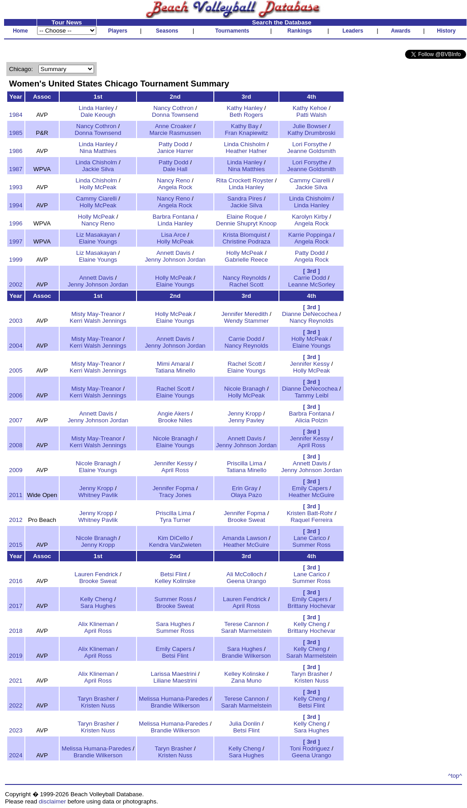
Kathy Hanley (245, 108)
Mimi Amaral (173, 363)
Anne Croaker (173, 126)
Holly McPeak (98, 187)
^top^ (455, 775)
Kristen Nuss (311, 680)
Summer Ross (311, 544)
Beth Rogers (246, 114)
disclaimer (52, 801)
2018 (16, 630)
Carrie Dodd (309, 277)
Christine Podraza (246, 241)
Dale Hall (175, 169)
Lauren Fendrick (96, 574)
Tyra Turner (175, 519)
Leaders (352, 31)
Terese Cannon (244, 624)
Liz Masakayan (96, 234)
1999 (16, 259)
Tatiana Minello (175, 370)
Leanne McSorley (311, 284)
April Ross (311, 445)
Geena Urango (246, 581)
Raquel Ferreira (312, 519)
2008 (16, 445)
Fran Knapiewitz (246, 132)
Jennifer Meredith (245, 314)
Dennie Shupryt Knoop (246, 223)
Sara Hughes (98, 605)
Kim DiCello (173, 538)
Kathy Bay (245, 126)
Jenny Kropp (245, 413)
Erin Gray (244, 488)
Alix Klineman (96, 624)
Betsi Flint (173, 574)
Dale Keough (97, 114)
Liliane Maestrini (175, 680)
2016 (16, 581)
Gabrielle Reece (246, 259)
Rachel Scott (246, 284)
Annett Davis (173, 252)
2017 (16, 605)
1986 (16, 151)
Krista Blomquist (244, 234)
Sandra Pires (244, 198)
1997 (16, 241)
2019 (16, 655)
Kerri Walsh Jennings (98, 320)
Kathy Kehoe (309, 108)
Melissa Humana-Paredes (173, 698)
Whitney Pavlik (98, 495)
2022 (16, 705)
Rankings (300, 31)
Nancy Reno (173, 180)
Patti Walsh (312, 114)
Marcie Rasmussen (175, 132)
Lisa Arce (173, 234)
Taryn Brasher (310, 673)
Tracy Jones (175, 495)
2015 (16, 544)
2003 (16, 320)
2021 (16, 680)
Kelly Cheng (96, 599)
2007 (16, 420)
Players (117, 31)
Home (20, 31)
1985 (16, 132)
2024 (16, 755)
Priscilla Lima (245, 463)
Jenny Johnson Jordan (175, 259)
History (446, 31)
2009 (16, 470)
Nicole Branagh (244, 388)
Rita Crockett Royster (245, 180)
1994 (16, 205)
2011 (16, 495)
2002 (16, 284)
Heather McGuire (311, 495)
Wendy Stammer (246, 320)
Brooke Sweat (246, 519)
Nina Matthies (98, 151)
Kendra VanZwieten (175, 544)
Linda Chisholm (244, 144)
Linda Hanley (96, 108)
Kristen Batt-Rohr (310, 513)
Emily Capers (310, 488)
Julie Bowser (310, 126)
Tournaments (232, 31)
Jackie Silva (98, 169)
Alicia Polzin (311, 420)
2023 (16, 730)
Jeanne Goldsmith (311, 151)
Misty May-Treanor (96, 314)
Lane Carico (309, 538)
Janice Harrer (175, 151)
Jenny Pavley (246, 420)
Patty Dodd (174, 144)
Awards (400, 31)
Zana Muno (246, 680)
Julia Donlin (244, 723)
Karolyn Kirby (310, 216)
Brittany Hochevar (311, 605)
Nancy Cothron (173, 108)
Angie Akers (173, 413)
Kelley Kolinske (175, 581)
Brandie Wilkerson (246, 655)
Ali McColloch (244, 574)
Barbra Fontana (173, 216)
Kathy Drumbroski (311, 132)
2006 (16, 395)
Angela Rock (175, 187)
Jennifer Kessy (310, 363)
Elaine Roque (244, 216)
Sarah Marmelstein (246, 630)
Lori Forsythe (309, 144)
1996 (16, 223)
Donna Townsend (175, 114)
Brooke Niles (175, 420)
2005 (16, 370)
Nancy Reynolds (245, 277)
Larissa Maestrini (173, 673)
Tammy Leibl (312, 395)
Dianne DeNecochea (310, 314)
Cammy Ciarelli (309, 180)
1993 (16, 187)
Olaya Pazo (246, 495)
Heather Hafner (246, 151)
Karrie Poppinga (310, 234)
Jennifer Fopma (173, 488)
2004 (16, 345)
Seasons (167, 31)
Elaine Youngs (98, 241)
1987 (16, 169)
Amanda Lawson (244, 538)
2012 (16, 519)
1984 (16, 114)
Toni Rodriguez (310, 748)
